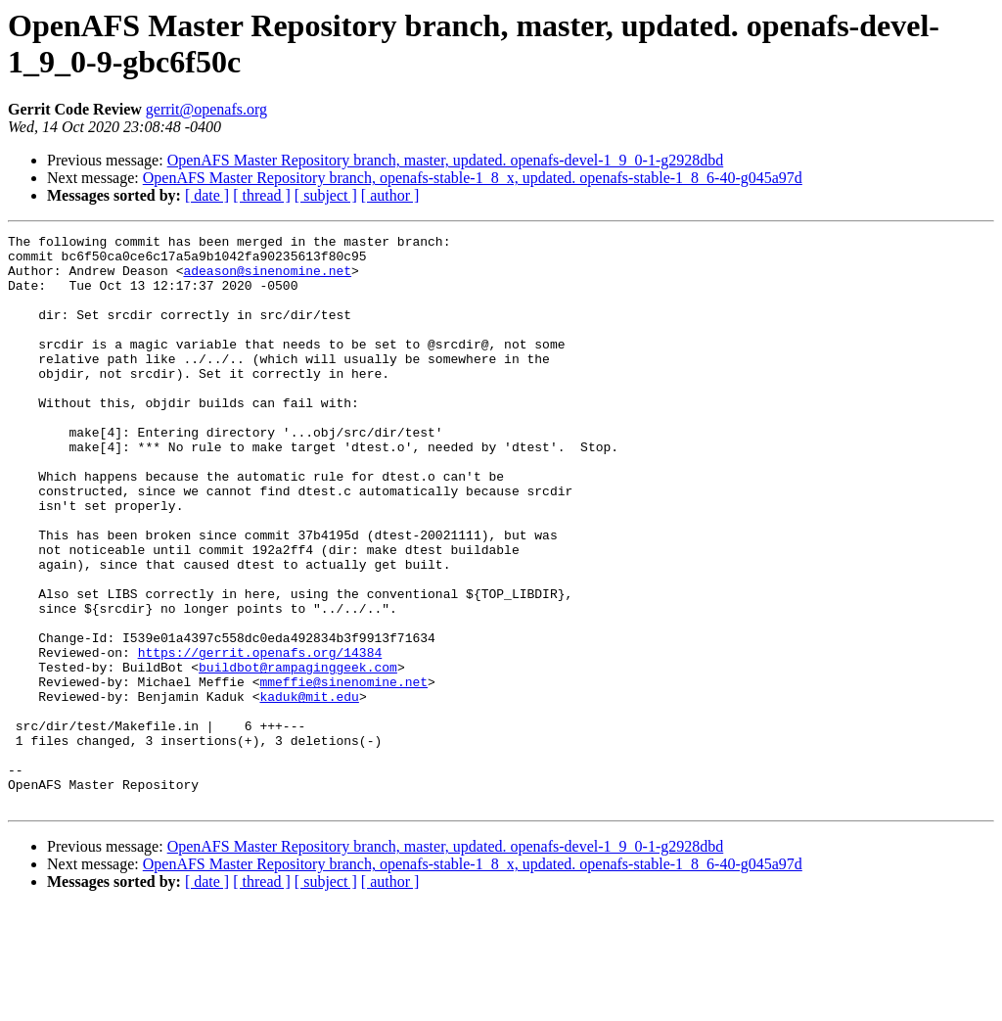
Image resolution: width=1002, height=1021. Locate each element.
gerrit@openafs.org (206, 109)
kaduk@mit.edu (308, 790)
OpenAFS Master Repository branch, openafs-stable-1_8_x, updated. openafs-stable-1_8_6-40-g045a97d (472, 177)
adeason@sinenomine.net (267, 279)
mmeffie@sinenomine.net (343, 772)
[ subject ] (326, 195)
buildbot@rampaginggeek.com (298, 755)
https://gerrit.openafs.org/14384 (260, 737)
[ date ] (207, 195)
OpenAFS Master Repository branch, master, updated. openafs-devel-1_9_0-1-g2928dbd (445, 160)
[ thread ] (262, 195)
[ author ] (390, 195)
